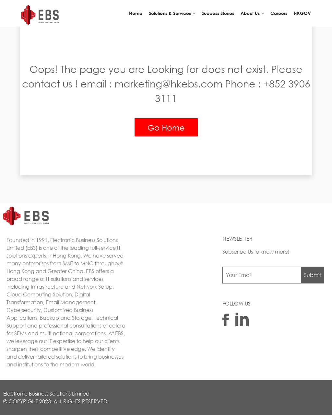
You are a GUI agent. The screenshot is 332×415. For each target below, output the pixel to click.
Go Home (166, 127)
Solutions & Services (170, 13)
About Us (250, 13)
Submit (312, 274)
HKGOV (302, 13)
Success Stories (218, 13)
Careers (278, 13)
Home (135, 13)
